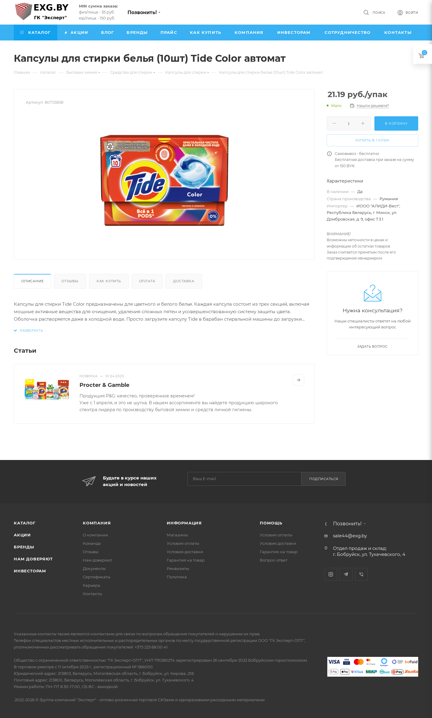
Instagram (330, 574)
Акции (22, 535)
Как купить (109, 281)
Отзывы (70, 281)
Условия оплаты (183, 543)
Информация (184, 523)
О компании (95, 535)
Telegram (346, 574)
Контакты (92, 593)
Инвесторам (30, 570)
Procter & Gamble (104, 385)
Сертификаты (96, 576)
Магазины (177, 535)
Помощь (271, 523)
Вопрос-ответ (273, 560)
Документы (94, 568)
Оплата (147, 281)
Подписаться (323, 479)
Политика (177, 576)
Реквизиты (178, 568)
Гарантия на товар (186, 560)
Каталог (25, 523)
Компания (97, 523)
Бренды (24, 546)
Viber (361, 574)
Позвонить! (142, 12)
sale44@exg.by (350, 535)
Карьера (91, 585)
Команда (92, 543)
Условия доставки (185, 551)
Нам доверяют (33, 558)
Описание (32, 281)
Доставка (183, 281)
